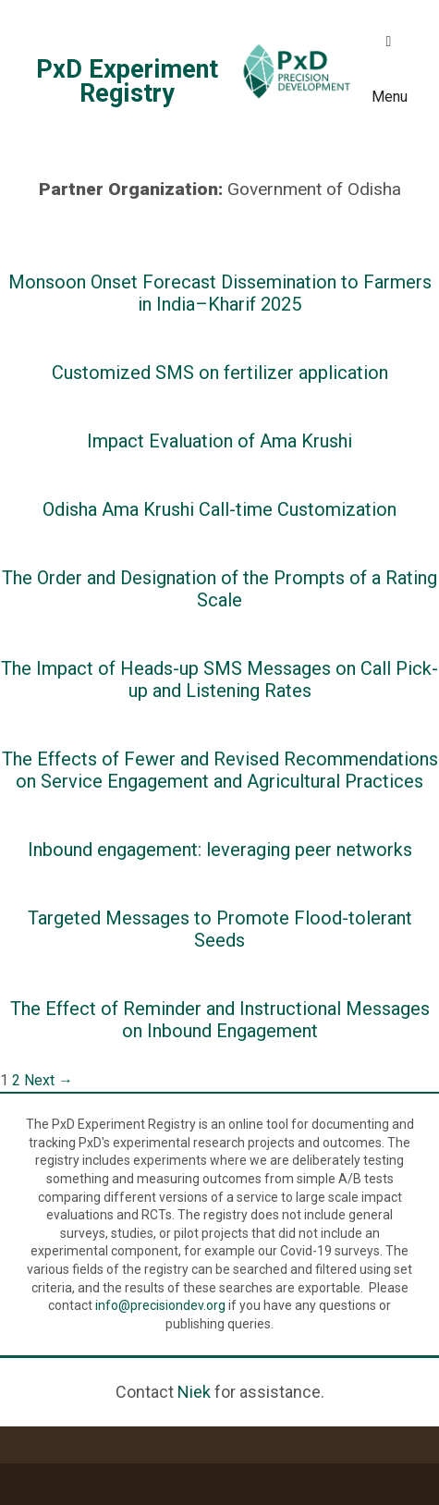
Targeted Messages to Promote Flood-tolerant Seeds (220, 929)
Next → (48, 1080)
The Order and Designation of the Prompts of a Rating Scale (219, 589)
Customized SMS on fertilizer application (220, 372)
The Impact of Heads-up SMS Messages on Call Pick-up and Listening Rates (219, 679)
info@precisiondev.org (160, 1305)
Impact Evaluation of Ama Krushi (219, 441)
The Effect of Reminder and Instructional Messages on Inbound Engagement (220, 1019)
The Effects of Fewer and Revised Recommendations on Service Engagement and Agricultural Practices (220, 770)
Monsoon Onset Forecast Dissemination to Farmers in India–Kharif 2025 (220, 293)
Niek (194, 1391)
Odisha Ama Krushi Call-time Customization (219, 509)
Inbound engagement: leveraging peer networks (220, 849)
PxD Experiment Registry (127, 81)
